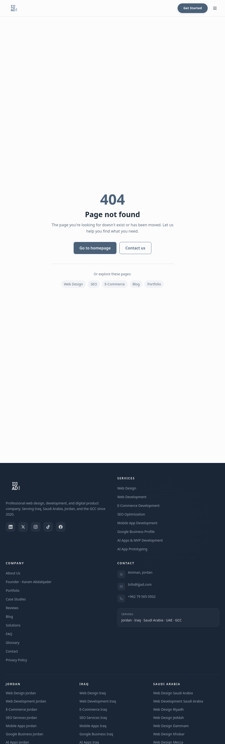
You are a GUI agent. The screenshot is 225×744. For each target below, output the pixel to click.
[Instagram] (35, 527)
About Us (13, 573)
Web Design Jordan (21, 693)
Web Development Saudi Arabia (178, 701)
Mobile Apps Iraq (92, 725)
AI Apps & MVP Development (140, 540)
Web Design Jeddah (168, 717)
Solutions (13, 625)
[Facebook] (60, 527)
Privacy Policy (16, 660)
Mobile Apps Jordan (21, 725)
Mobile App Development (137, 523)
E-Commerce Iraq (93, 709)
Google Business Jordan (24, 734)
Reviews (12, 608)
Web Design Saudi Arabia (173, 693)
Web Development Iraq (97, 701)
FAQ (9, 634)
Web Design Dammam (171, 725)
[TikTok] (48, 527)
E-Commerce (115, 284)
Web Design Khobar (169, 734)
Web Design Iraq (92, 693)
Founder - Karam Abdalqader (28, 581)
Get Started (192, 8)
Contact (12, 651)
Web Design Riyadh (168, 709)
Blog (136, 284)
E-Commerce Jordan (21, 709)
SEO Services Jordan (21, 717)
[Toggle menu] (215, 8)
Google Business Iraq (96, 734)
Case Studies (16, 599)
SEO (93, 284)
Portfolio (154, 284)
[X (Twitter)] (23, 527)
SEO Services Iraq (93, 717)
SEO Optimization (131, 514)
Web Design (73, 284)
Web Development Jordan (26, 701)
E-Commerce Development (138, 505)
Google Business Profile (136, 531)
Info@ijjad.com (140, 584)
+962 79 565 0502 (142, 596)
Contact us (135, 248)
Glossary (12, 642)
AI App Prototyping (132, 549)
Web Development (132, 497)
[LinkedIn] (10, 527)
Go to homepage (95, 248)
